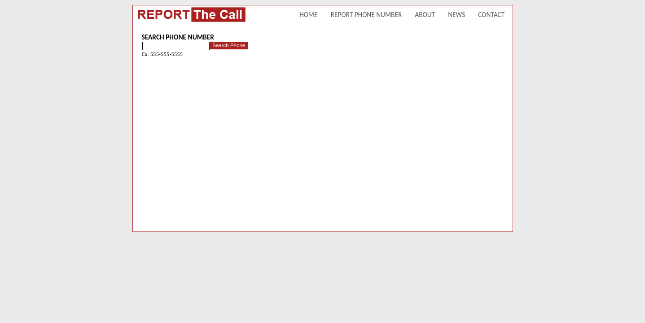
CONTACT (491, 14)
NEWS (456, 14)
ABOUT (425, 14)
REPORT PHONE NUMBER (366, 14)
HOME (308, 14)
